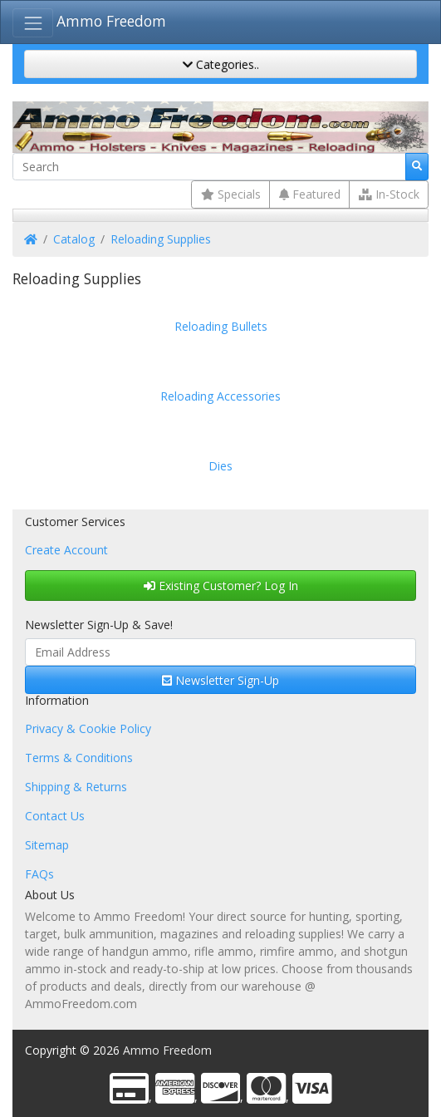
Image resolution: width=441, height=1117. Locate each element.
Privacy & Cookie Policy (88, 728)
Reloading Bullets (220, 326)
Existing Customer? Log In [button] (221, 585)
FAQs (39, 874)
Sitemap (47, 845)
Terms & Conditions (79, 757)
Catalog (74, 239)
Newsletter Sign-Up (220, 680)
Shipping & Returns (76, 787)
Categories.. (221, 64)
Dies (220, 466)
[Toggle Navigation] (32, 22)
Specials (231, 194)
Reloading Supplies (160, 239)
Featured (310, 194)
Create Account (66, 550)
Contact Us (55, 816)
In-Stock (389, 194)
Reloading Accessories (220, 396)
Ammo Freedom (111, 21)
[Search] (209, 167)
